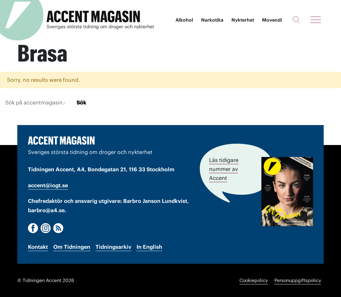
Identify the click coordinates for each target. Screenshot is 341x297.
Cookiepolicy (253, 280)
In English (149, 246)
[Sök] (296, 20)
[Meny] (316, 19)
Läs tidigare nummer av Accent (223, 169)
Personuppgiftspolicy (297, 280)
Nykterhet (242, 20)
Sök (81, 102)
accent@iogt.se (48, 185)
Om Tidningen (71, 246)
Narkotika (212, 20)
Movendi (272, 20)
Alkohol (184, 20)
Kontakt (38, 246)
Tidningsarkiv (113, 246)
